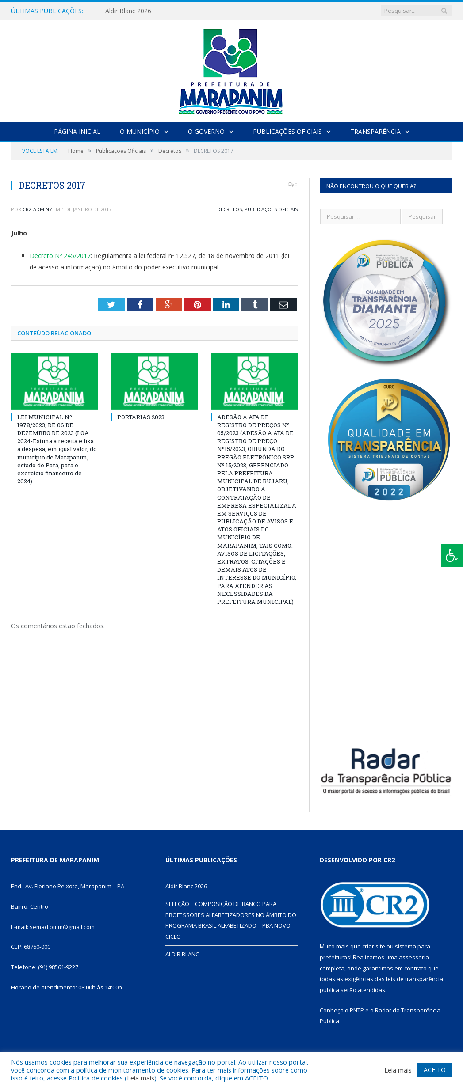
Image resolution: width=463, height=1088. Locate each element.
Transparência (375, 131)
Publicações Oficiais (287, 131)
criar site (373, 946)
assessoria (414, 957)
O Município (140, 131)
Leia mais (140, 1077)
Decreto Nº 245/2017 (60, 255)
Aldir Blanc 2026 (128, 11)
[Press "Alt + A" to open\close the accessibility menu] (452, 555)
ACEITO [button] (435, 1069)
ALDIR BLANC (182, 954)
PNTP (357, 1010)
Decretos (229, 209)
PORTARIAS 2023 (141, 417)
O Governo (206, 131)
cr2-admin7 (37, 209)
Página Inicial (77, 131)
